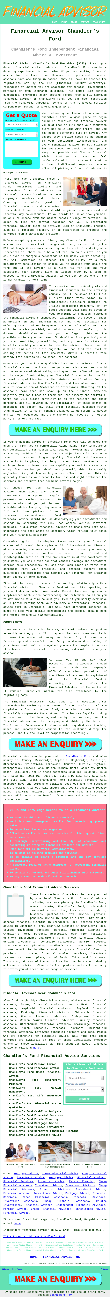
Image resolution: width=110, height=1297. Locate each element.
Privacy (104, 1269)
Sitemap (5, 1269)
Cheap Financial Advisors (44, 1197)
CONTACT (85, 22)
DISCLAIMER (99, 22)
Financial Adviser (91, 1177)
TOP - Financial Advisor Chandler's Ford (34, 1236)
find (15, 1000)
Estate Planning (81, 1181)
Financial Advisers (55, 1189)
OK (70, 1295)
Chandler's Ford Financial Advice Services (51, 1056)
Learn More (58, 1295)
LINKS (64, 22)
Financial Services (18, 1181)
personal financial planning (77, 930)
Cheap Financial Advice (60, 1173)
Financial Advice (51, 1181)
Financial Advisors (89, 1197)
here (36, 1047)
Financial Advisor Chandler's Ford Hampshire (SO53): (45, 63)
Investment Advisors (80, 1185)
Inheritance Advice (48, 1193)
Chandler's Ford (78, 756)
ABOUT (74, 22)
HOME (54, 22)
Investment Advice (31, 1177)
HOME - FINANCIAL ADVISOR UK (55, 1257)
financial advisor (17, 98)
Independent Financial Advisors (80, 1205)
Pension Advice (15, 1209)
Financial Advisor (16, 1193)
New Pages (17, 1269)
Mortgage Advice (26, 1173)
